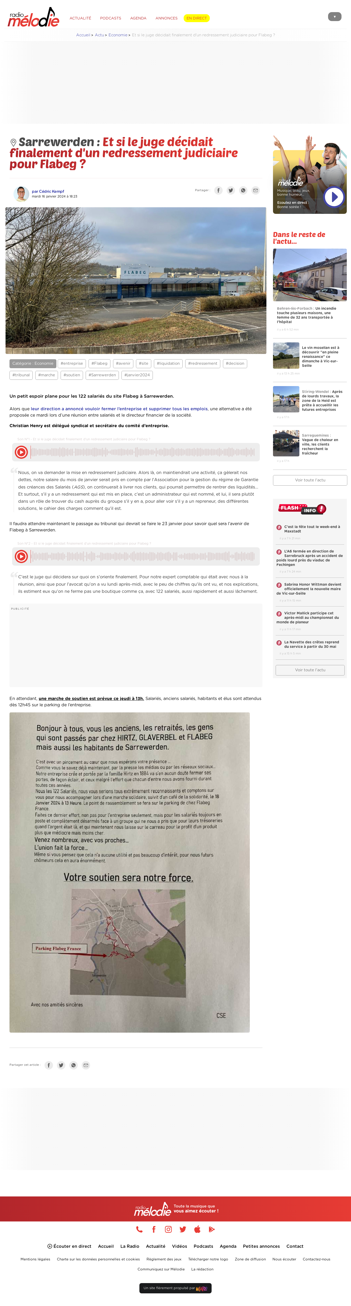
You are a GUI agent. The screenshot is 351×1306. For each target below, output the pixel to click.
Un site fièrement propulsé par (175, 1289)
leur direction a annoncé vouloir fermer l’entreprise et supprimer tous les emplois (119, 409)
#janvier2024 (137, 375)
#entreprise (72, 364)
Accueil (83, 35)
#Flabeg (99, 364)
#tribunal (21, 375)
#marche (46, 375)
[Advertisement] (175, 83)
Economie (118, 35)
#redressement (202, 364)
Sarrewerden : (56, 141)
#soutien (72, 375)
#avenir (123, 364)
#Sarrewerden (102, 375)
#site (143, 364)
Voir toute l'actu (310, 480)
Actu (99, 35)
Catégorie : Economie (32, 364)
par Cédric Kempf (48, 192)
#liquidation (168, 364)
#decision (235, 364)
